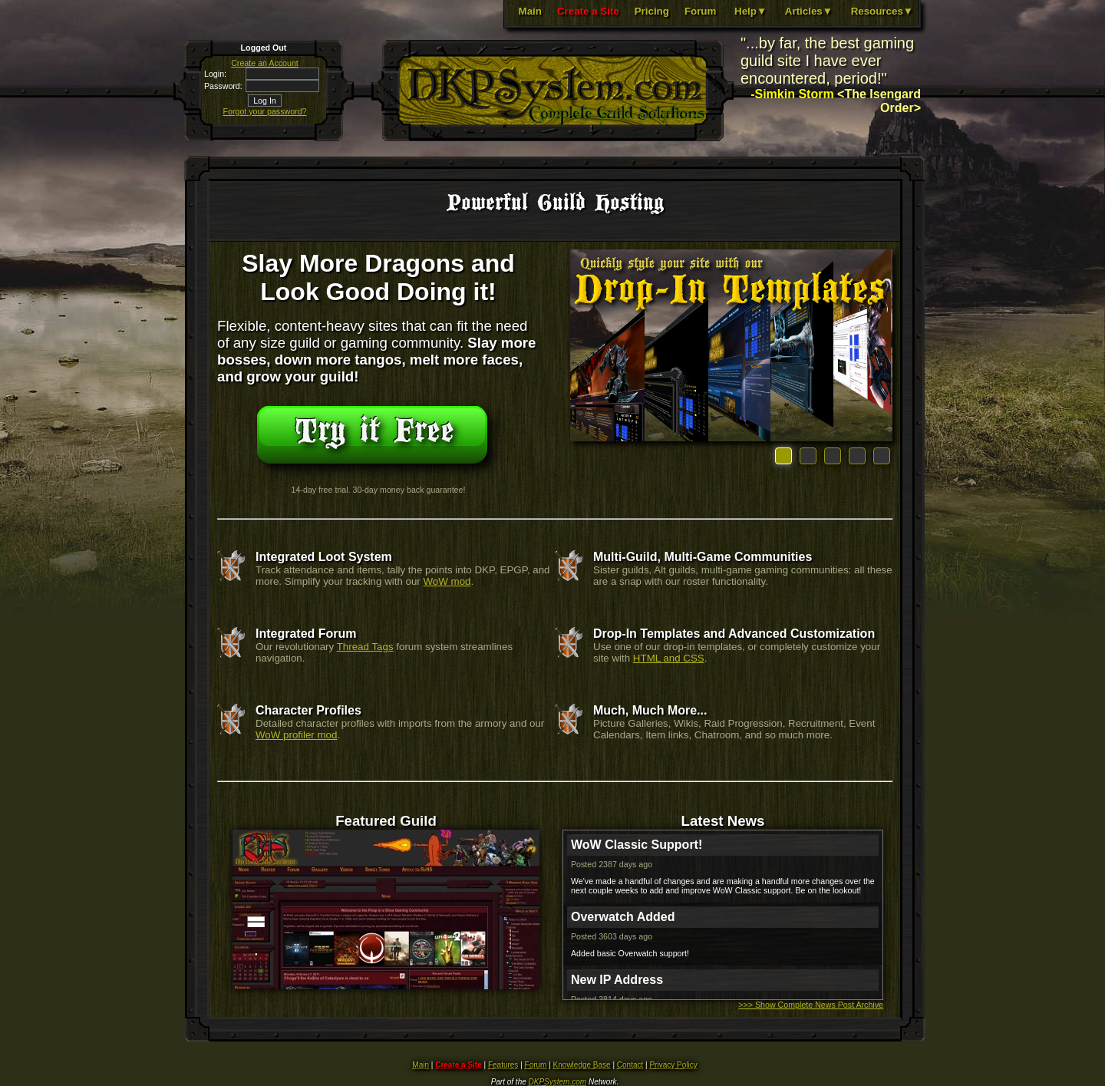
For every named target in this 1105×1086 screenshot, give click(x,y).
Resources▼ (882, 11)
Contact (630, 1065)
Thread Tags (365, 646)
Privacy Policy (673, 1065)
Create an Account (265, 63)
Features (503, 1065)
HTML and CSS (668, 658)
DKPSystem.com (558, 1082)
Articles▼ (809, 11)
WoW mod (447, 581)
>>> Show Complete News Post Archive (810, 1004)
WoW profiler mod (296, 735)
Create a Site (588, 11)
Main (530, 11)
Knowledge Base (582, 1065)
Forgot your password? (265, 111)
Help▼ (750, 11)
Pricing (652, 11)
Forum (700, 11)
